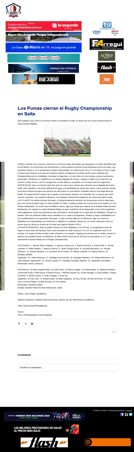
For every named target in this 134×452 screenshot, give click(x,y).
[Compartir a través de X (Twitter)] (25, 323)
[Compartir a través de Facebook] (19, 323)
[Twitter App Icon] (130, 414)
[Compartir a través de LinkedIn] (32, 323)
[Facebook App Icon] (122, 414)
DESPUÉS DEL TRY (42, 9)
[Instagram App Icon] (126, 414)
